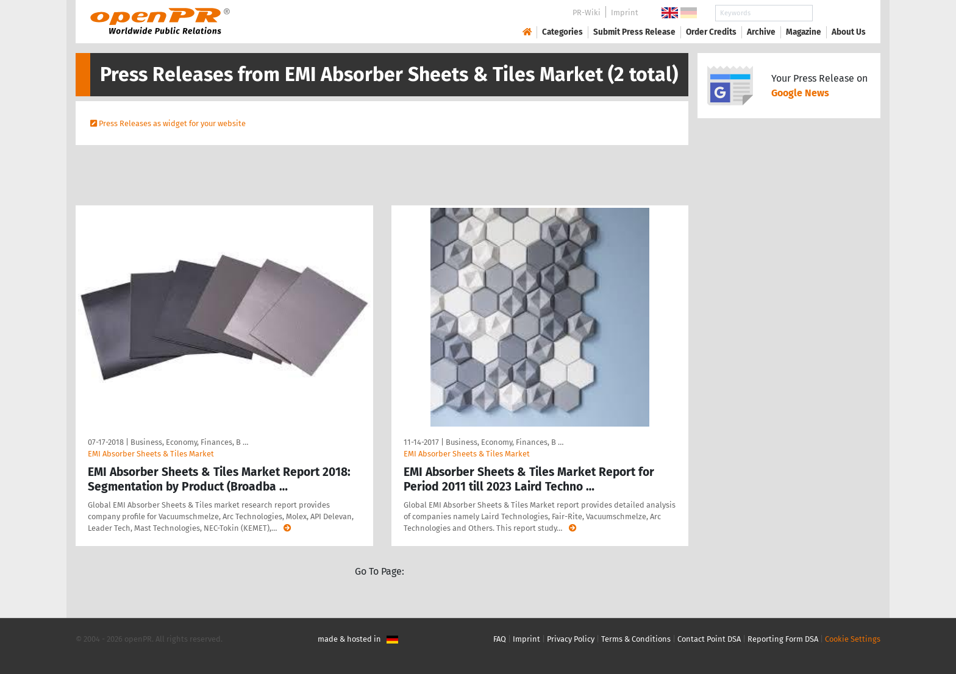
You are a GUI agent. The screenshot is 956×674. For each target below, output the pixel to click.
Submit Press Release (634, 32)
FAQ (499, 639)
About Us (849, 32)
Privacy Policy (570, 639)
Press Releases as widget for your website (172, 123)
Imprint (624, 12)
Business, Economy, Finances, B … (189, 442)
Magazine (803, 32)
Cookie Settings (852, 639)
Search (839, 13)
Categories (562, 32)
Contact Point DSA (709, 639)
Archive (761, 32)
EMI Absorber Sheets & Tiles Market (151, 453)
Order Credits (711, 32)
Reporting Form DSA (782, 639)
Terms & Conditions (636, 639)
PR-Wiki (587, 12)
